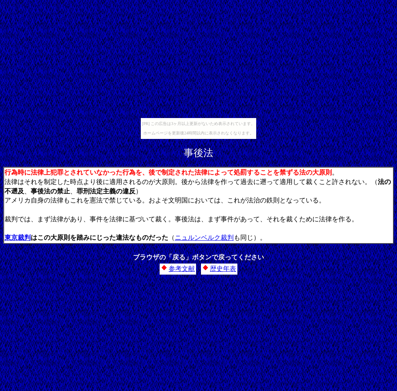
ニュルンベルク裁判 (204, 237)
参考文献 (182, 268)
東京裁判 (18, 237)
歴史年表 (223, 268)
